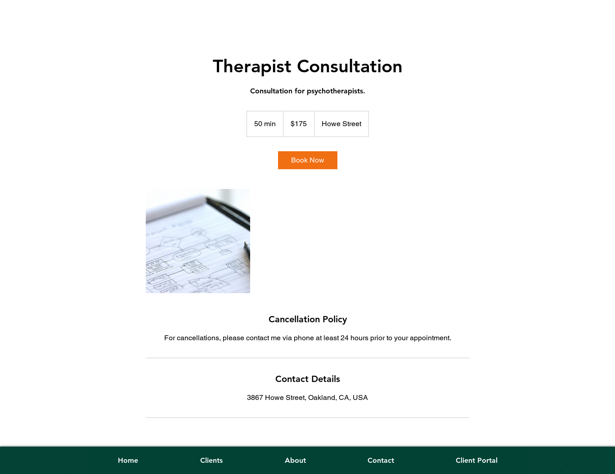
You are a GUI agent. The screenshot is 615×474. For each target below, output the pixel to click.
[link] (307, 160)
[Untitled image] (198, 241)
